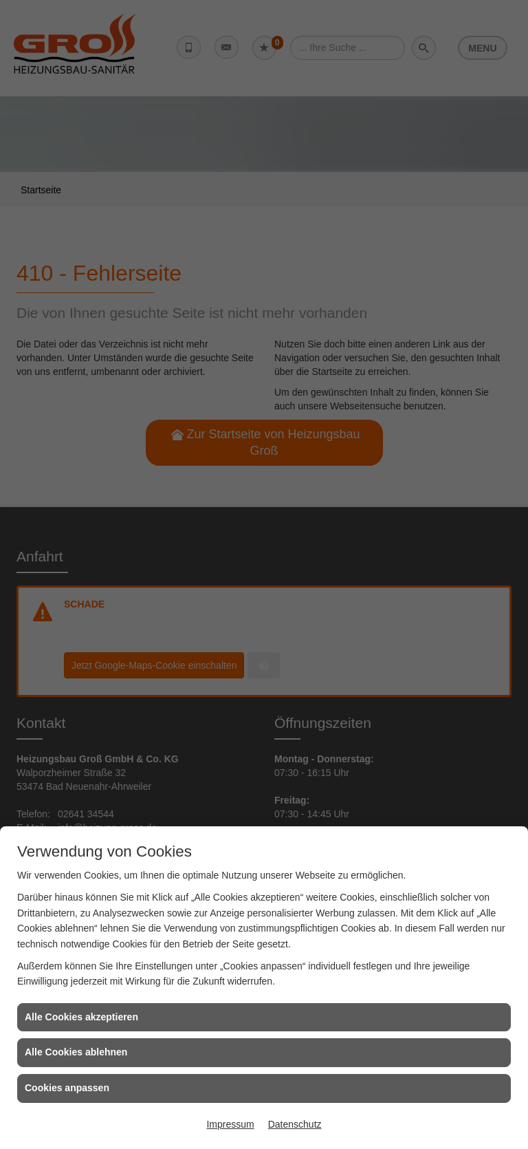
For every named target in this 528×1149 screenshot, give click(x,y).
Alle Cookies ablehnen (76, 1051)
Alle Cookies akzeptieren (81, 1016)
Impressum (230, 1124)
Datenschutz (295, 1124)
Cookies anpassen (67, 1087)
